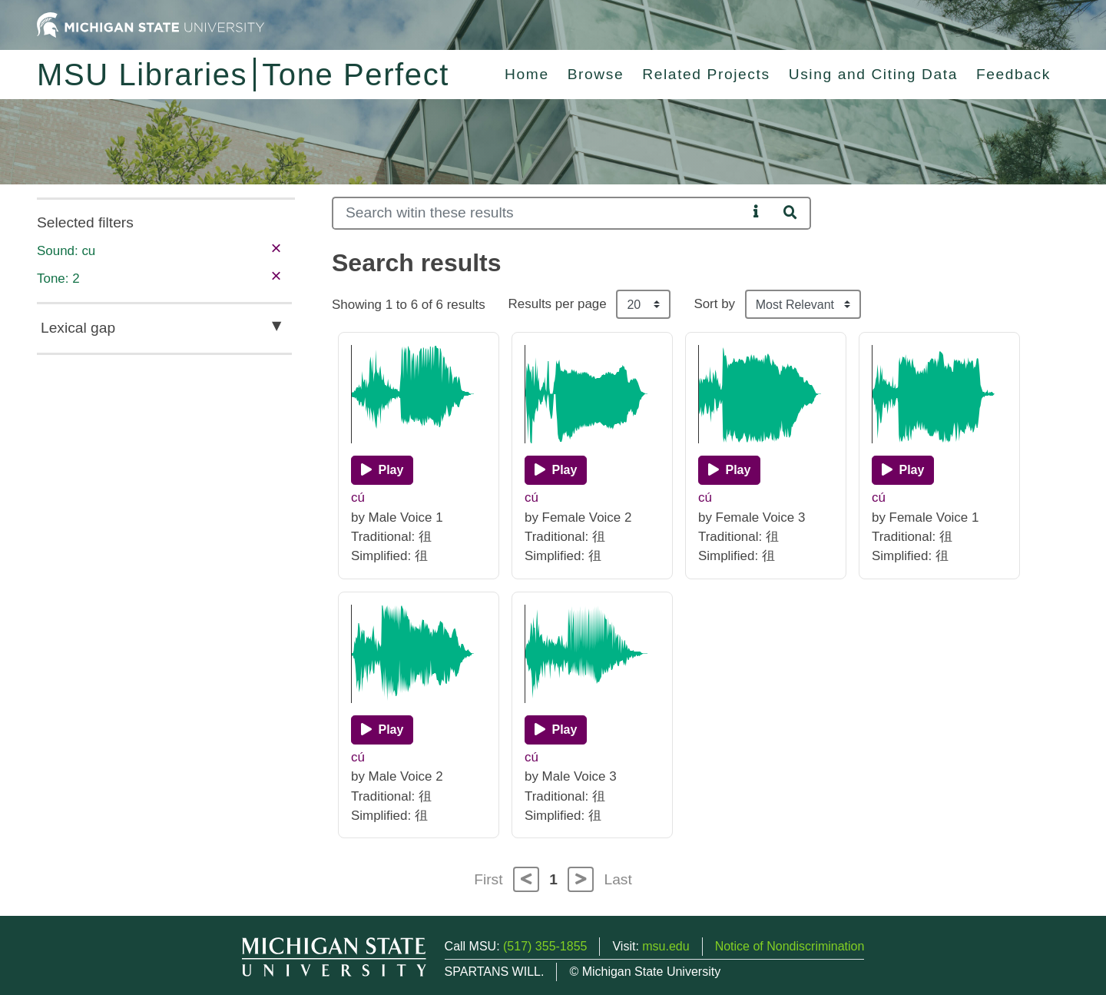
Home (527, 74)
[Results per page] (643, 304)
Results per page (557, 304)
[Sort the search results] (803, 304)
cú (358, 497)
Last (618, 879)
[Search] (539, 213)
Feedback (1013, 74)
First (488, 879)
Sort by (714, 304)
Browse (596, 74)
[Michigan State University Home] (150, 24)
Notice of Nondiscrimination (790, 946)
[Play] (382, 470)
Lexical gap (78, 328)
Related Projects (706, 74)
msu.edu (665, 946)
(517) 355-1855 (545, 946)
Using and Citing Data (873, 74)
